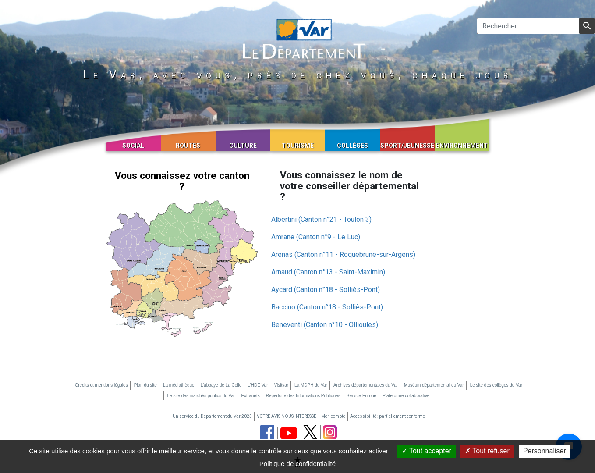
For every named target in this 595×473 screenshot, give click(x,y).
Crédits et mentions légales (101, 385)
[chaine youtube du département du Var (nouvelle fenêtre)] (289, 433)
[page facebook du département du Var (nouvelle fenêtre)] (267, 432)
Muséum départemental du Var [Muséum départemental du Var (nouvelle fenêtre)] (434, 385)
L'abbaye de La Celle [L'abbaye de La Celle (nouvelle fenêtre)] (221, 385)
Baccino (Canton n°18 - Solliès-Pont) (327, 307)
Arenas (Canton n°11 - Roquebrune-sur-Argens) (343, 254)
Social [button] (133, 145)
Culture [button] (243, 145)
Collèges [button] (352, 145)
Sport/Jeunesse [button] (407, 145)
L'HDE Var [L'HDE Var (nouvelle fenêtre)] (258, 385)
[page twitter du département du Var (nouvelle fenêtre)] (310, 432)
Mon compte (333, 416)
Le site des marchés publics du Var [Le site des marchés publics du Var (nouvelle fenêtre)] (201, 395)
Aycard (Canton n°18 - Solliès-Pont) (325, 289)
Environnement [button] (462, 145)
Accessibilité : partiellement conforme (387, 416)
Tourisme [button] (298, 145)
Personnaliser (544, 451)
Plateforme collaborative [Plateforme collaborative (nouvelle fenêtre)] (405, 395)
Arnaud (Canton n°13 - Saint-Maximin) (328, 272)
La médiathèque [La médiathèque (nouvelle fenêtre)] (179, 385)
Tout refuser (487, 451)
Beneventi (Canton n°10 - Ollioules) (324, 324)
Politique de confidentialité (297, 463)
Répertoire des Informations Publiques (303, 395)
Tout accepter (426, 451)
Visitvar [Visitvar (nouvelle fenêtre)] (281, 385)
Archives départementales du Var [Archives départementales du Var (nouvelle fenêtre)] (365, 385)
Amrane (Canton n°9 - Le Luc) (315, 237)
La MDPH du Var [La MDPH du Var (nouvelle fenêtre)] (310, 385)
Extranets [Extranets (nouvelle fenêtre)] (250, 395)
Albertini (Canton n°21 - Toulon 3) (321, 219)
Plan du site (145, 385)
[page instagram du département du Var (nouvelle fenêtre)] (330, 432)
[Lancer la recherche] (587, 26)
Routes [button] (188, 145)
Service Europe (361, 395)
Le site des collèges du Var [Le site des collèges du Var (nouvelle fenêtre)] (496, 385)
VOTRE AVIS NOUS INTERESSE (286, 416)
